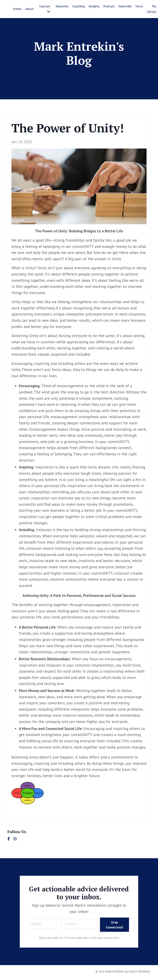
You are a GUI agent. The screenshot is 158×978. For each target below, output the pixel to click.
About (29, 9)
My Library (151, 9)
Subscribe (125, 6)
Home (17, 9)
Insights (94, 6)
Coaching (78, 6)
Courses (44, 8)
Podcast (109, 6)
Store (139, 6)
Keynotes (62, 6)
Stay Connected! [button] (114, 924)
